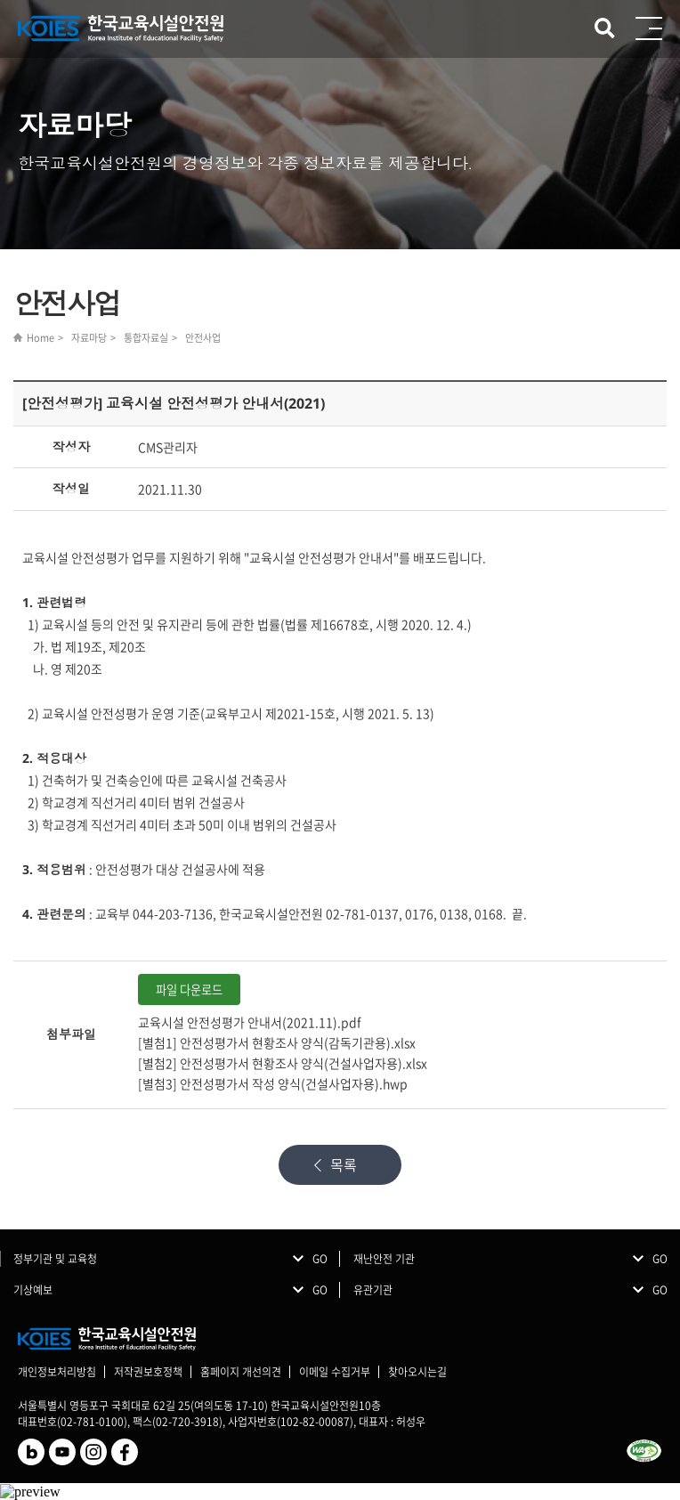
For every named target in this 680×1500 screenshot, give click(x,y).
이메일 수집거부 (334, 1372)
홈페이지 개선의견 (240, 1372)
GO (320, 1259)
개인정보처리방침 (57, 1372)
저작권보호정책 (148, 1372)
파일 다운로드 (189, 989)
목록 (343, 1164)
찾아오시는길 (417, 1372)
